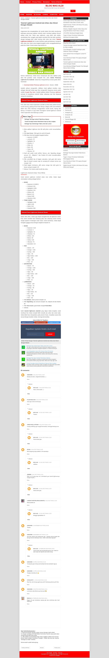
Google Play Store (30, 92)
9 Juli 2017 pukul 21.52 (51, 500)
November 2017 (67, 86)
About (22, 2)
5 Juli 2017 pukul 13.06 (39, 375)
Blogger (58, 655)
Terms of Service (56, 2)
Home (22, 14)
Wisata (67, 121)
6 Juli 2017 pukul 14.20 (37, 449)
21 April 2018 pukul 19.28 (39, 571)
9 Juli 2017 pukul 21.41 (37, 474)
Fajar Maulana (31, 400)
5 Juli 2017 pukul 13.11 (45, 388)
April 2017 (66, 101)
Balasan (30, 384)
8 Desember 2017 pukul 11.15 (40, 534)
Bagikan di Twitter (54, 322)
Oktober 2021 (67, 79)
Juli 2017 (65, 94)
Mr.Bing (55, 653)
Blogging (37, 14)
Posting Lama (57, 648)
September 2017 (68, 89)
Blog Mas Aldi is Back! (69, 43)
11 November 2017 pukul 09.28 (41, 525)
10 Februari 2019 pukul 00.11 (39, 598)
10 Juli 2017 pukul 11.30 (45, 412)
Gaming (45, 14)
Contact (28, 2)
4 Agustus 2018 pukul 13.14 (40, 589)
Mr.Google (49, 653)
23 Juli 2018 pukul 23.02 (41, 580)
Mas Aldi (35, 388)
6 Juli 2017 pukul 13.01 (42, 400)
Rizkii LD (29, 598)
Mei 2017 (66, 99)
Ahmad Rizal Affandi (32, 425)
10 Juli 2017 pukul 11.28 (45, 513)
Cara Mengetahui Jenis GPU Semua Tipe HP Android (40, 351)
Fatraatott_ (30, 580)
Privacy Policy (36, 2)
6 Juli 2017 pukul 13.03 (45, 425)
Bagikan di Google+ (41, 322)
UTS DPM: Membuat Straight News (73, 33)
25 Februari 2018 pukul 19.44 (46, 549)
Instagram (68, 112)
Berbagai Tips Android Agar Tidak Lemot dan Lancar (38, 124)
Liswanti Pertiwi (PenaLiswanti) (36, 500)
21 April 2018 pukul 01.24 (39, 562)
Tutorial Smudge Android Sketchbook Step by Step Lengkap (40, 121)
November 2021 (67, 76)
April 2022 (66, 74)
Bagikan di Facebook (27, 322)
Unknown (29, 375)
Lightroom (58, 92)
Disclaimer (46, 2)
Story (61, 14)
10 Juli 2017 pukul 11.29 (45, 488)
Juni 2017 (66, 96)
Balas (28, 379)
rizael (29, 449)
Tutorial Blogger (69, 119)
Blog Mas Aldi (54, 5)
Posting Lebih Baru (25, 648)
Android (29, 14)
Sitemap (60, 653)
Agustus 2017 (67, 91)
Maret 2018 (66, 84)
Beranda (42, 648)
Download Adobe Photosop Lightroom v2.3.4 (36, 85)
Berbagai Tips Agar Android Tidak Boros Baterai (37, 119)
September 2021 (68, 81)
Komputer (53, 14)
